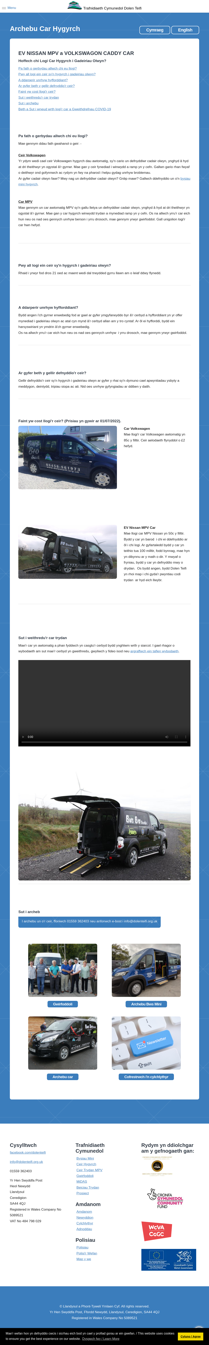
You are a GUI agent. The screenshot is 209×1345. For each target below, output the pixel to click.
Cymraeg (154, 29)
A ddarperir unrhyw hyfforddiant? (43, 80)
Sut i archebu (28, 103)
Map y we (84, 1259)
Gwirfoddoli (62, 1004)
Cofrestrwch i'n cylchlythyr (146, 1077)
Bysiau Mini (85, 1158)
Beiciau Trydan (88, 1187)
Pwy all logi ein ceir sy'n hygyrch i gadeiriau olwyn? (56, 74)
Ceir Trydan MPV (90, 1170)
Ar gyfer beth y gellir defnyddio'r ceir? (46, 86)
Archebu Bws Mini (146, 1004)
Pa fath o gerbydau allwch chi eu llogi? (47, 68)
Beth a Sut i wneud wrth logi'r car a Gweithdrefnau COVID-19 (64, 109)
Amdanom (84, 1212)
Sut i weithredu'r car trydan (38, 97)
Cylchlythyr (85, 1223)
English (185, 29)
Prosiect (83, 1193)
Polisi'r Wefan (87, 1253)
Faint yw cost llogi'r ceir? (36, 92)
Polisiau (83, 1247)
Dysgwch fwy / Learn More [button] (100, 1338)
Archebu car (63, 1077)
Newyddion (85, 1217)
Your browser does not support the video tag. (104, 703)
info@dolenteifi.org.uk (26, 1162)
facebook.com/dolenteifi (28, 1152)
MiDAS (82, 1181)
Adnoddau (84, 1229)
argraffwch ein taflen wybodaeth (154, 651)
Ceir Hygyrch (86, 1164)
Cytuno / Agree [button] (191, 1336)
